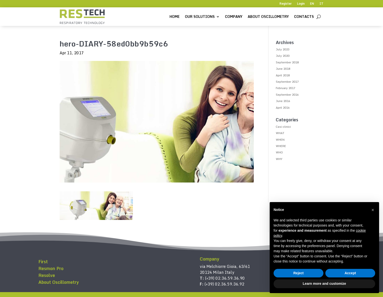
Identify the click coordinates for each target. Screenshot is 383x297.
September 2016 (287, 94)
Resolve (46, 275)
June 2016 (283, 101)
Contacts (304, 16)
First (43, 261)
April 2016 (283, 107)
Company (233, 16)
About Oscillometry (268, 16)
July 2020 (282, 55)
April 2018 (283, 75)
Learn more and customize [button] (324, 284)
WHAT (280, 133)
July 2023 (282, 49)
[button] (373, 210)
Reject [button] (298, 273)
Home (175, 16)
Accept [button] (350, 273)
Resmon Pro (51, 268)
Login (301, 4)
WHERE (281, 146)
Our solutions (200, 16)
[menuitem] (312, 4)
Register (285, 4)
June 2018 (283, 68)
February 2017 (285, 88)
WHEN (280, 139)
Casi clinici (283, 126)
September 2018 (287, 62)
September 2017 (287, 81)
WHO (279, 152)
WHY (279, 159)
